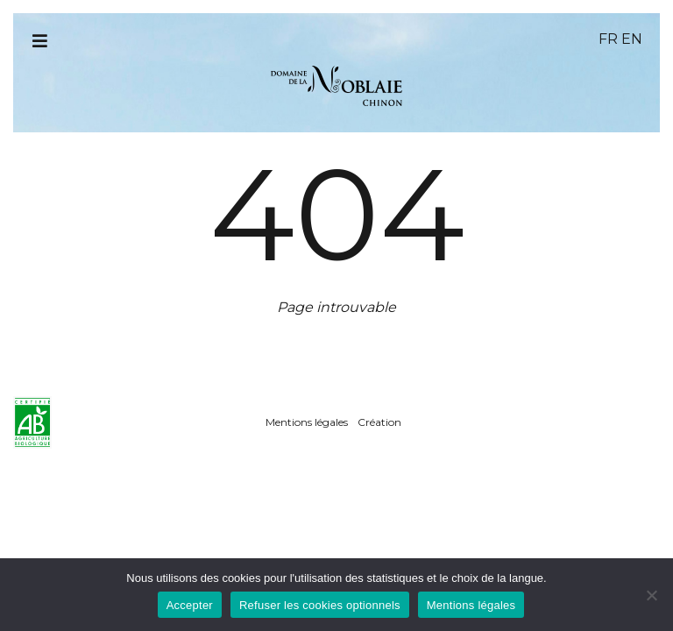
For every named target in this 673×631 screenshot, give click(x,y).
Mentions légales (307, 422)
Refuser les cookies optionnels (319, 605)
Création (379, 422)
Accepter (189, 605)
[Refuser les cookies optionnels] (651, 595)
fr (608, 39)
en (631, 39)
